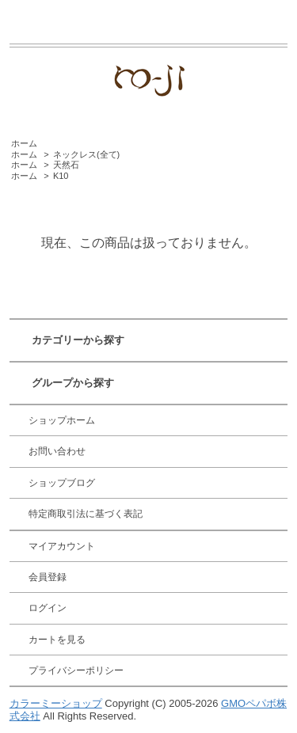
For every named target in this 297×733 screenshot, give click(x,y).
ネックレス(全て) (86, 154)
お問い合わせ (57, 451)
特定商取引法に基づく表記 (86, 513)
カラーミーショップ (56, 703)
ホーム (24, 143)
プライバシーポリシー (76, 670)
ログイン (48, 607)
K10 (61, 175)
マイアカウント (62, 546)
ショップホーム (62, 420)
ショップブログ (62, 482)
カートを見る (57, 639)
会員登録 (48, 577)
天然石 (66, 164)
